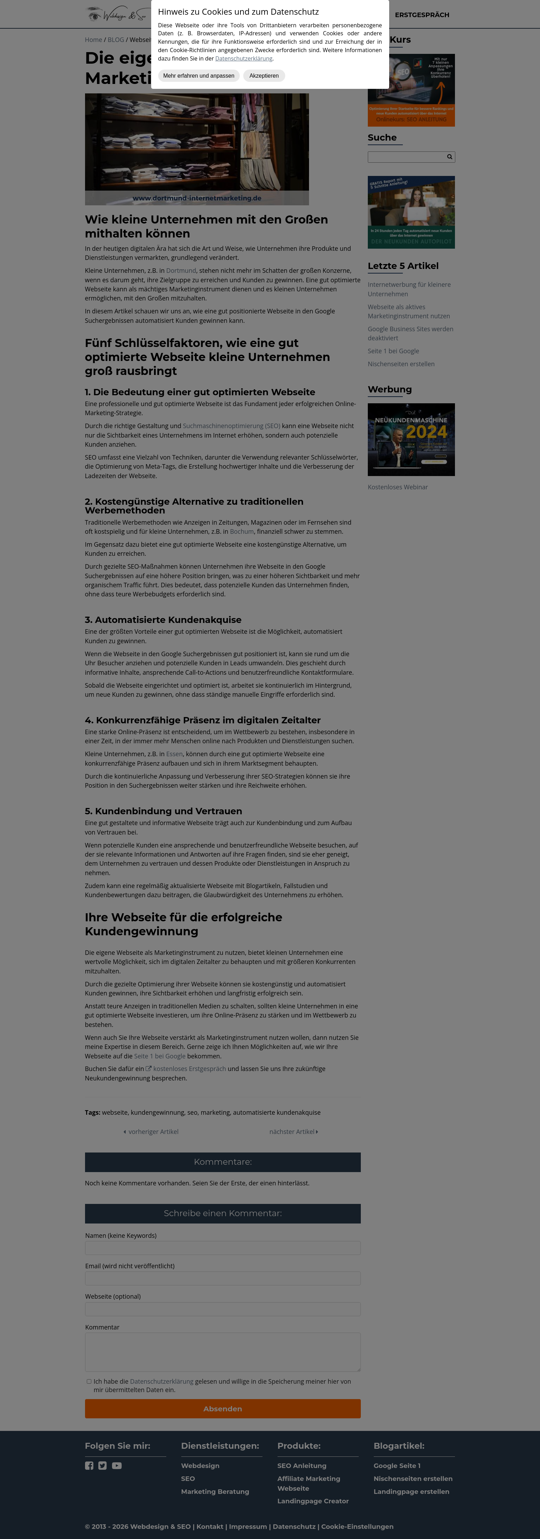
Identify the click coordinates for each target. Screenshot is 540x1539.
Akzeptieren (264, 76)
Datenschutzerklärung (243, 58)
